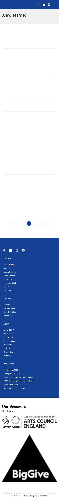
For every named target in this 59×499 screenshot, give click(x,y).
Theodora (9, 156)
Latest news (8, 333)
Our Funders (8, 279)
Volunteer (7, 290)
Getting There (9, 308)
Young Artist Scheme (12, 373)
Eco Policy (8, 344)
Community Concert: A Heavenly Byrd (25, 210)
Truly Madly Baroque (15, 30)
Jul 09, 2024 (7, 34)
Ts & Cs (7, 348)
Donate (7, 268)
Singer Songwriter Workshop (20, 93)
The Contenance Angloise (18, 169)
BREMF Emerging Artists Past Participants (20, 381)
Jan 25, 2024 (7, 189)
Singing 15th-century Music (19, 118)
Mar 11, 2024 (7, 173)
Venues (7, 305)
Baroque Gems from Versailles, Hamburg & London (28, 183)
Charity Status (9, 352)
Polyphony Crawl (13, 106)
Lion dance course (14, 131)
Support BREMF (9, 265)
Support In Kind (10, 283)
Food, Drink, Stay (10, 312)
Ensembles (8, 356)
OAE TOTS (10, 55)
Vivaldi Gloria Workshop (18, 43)
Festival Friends (10, 272)
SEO (15, 496)
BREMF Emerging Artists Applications (18, 377)
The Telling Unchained (16, 68)
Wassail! (8, 197)
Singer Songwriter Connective (21, 81)
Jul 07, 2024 (7, 47)
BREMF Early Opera (11, 384)
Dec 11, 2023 (7, 201)
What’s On (8, 316)
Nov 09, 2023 (8, 214)
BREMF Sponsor (9, 276)
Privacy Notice (9, 341)
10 (51, 223)
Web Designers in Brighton (35, 496)
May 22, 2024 (8, 161)
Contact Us (8, 337)
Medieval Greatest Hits (17, 144)
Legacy (6, 287)
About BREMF (9, 330)
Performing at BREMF (12, 370)
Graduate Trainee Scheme (14, 388)
